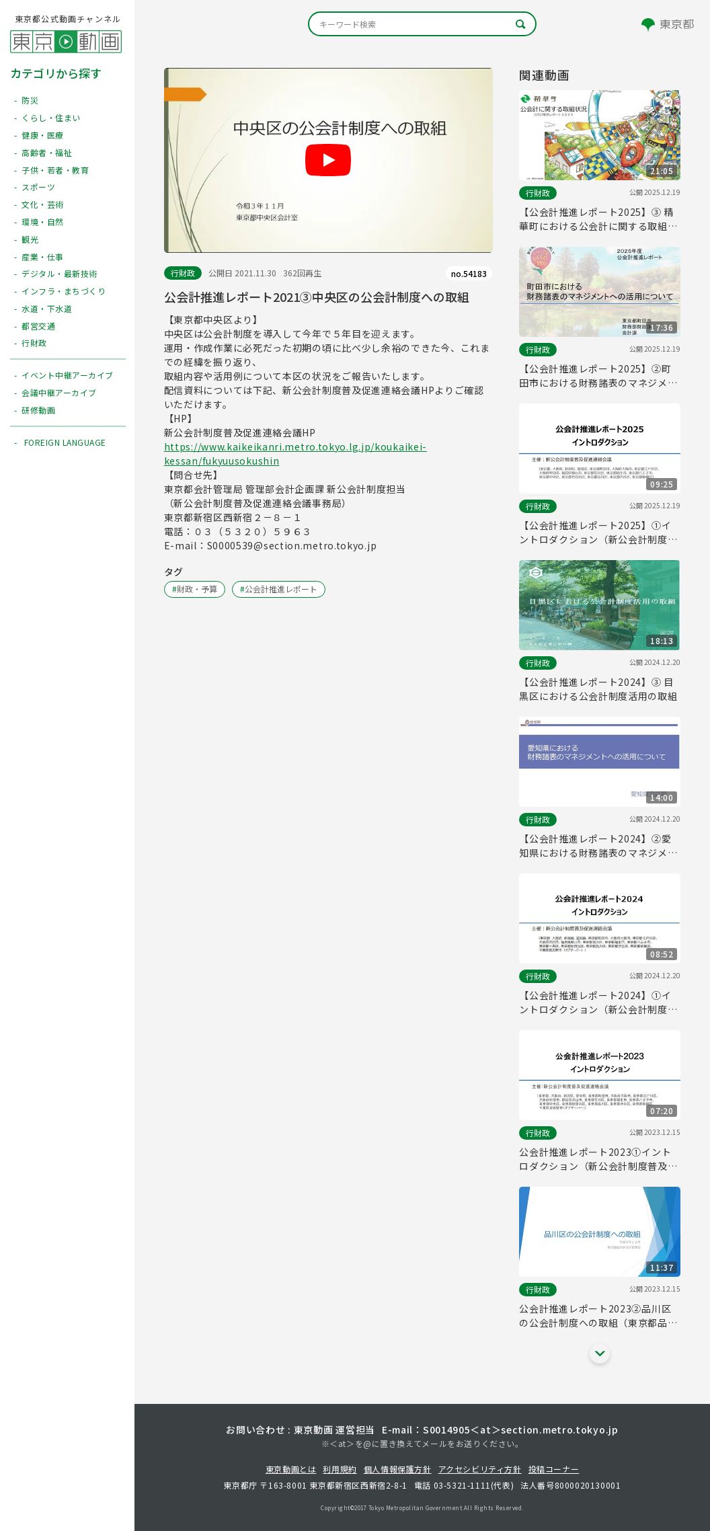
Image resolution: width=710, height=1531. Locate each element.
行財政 (183, 272)
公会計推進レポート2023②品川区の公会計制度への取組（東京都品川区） (598, 1316)
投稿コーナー (554, 1469)
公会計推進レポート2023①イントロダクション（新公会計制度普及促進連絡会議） (598, 1159)
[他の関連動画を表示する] (600, 1353)
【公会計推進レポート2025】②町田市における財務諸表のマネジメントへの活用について (598, 376)
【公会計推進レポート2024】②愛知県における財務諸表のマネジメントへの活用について (598, 846)
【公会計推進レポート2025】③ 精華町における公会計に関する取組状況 (598, 219)
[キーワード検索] (422, 23)
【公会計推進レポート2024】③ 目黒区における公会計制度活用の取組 (598, 689)
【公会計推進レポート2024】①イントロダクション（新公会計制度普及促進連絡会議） (598, 1002)
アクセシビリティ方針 (480, 1469)
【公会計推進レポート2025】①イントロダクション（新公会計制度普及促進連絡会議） (598, 532)
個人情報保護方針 (398, 1469)
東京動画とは (291, 1469)
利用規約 (339, 1469)
